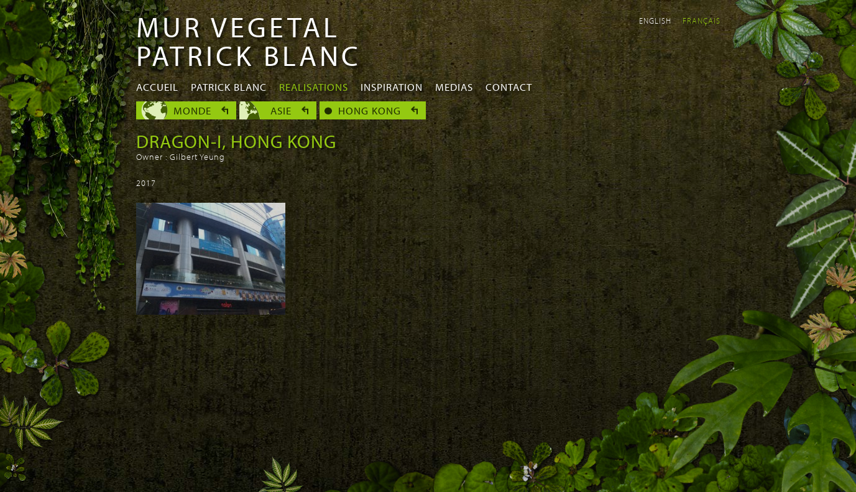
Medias (454, 86)
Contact (509, 86)
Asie (281, 110)
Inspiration (392, 86)
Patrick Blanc (229, 86)
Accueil (157, 86)
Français (701, 21)
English (655, 21)
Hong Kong (369, 110)
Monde (192, 110)
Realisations (313, 86)
